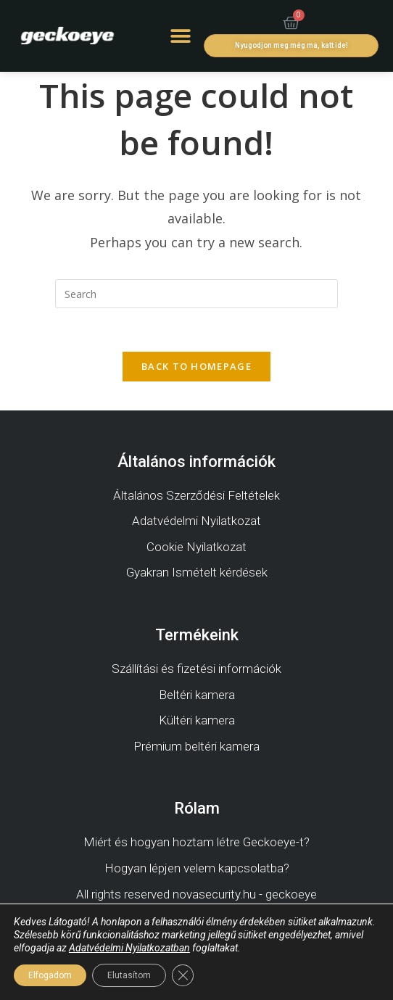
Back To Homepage (196, 366)
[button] (180, 36)
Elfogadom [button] (50, 975)
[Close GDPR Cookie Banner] (183, 975)
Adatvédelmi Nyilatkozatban (129, 948)
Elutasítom (129, 975)
